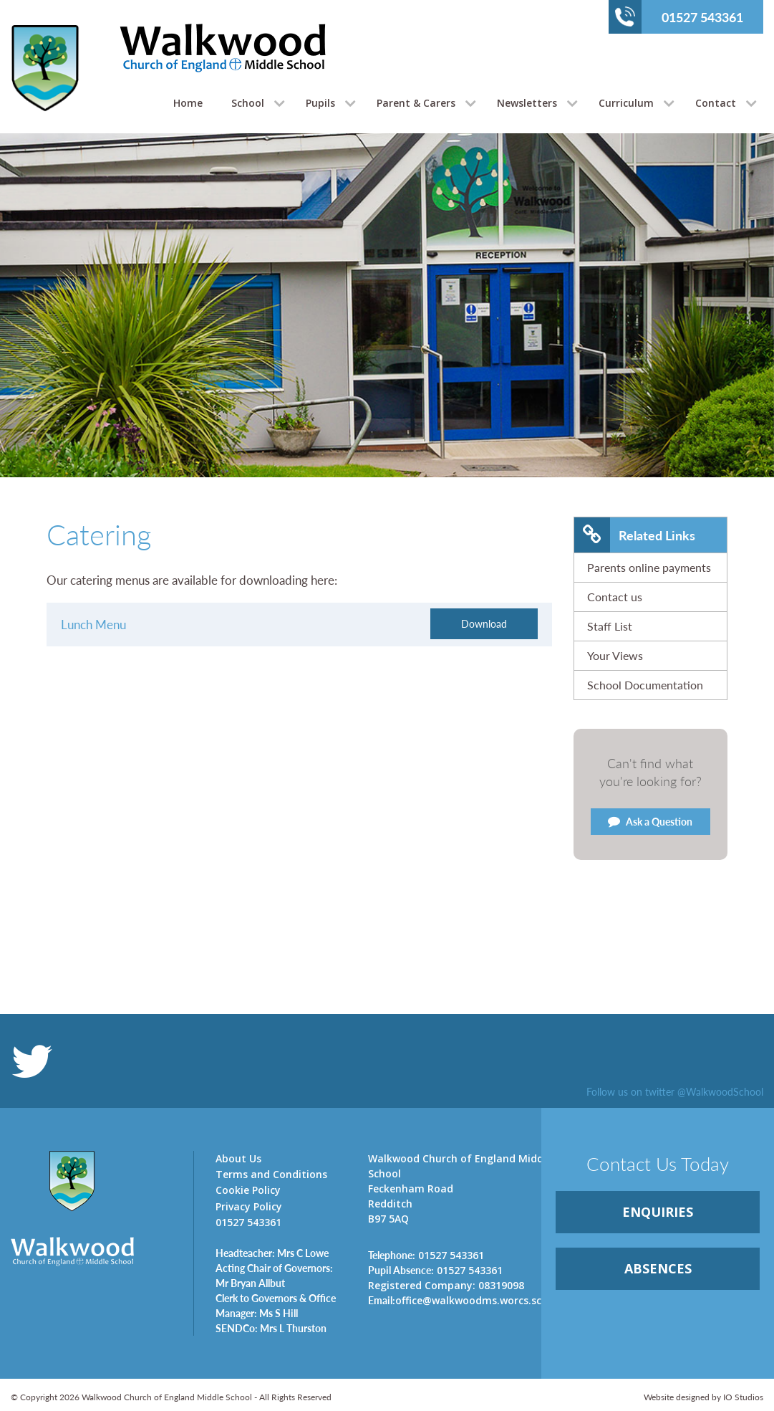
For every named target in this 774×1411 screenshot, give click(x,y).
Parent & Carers (416, 103)
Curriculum (626, 103)
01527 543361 (679, 16)
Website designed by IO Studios (703, 1397)
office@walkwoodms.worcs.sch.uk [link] (463, 1300)
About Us (238, 1158)
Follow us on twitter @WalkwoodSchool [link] (674, 1091)
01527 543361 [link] (426, 1255)
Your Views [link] (615, 655)
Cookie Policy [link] (248, 1190)
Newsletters (527, 103)
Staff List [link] (609, 626)
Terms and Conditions (271, 1174)
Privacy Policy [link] (249, 1206)
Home (188, 103)
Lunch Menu (93, 624)
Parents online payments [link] (649, 567)
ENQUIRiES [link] (657, 1211)
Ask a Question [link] (650, 821)
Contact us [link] (614, 596)
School (247, 103)
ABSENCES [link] (658, 1268)
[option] (387, 341)
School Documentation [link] (645, 684)
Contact (715, 103)
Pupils (320, 103)
